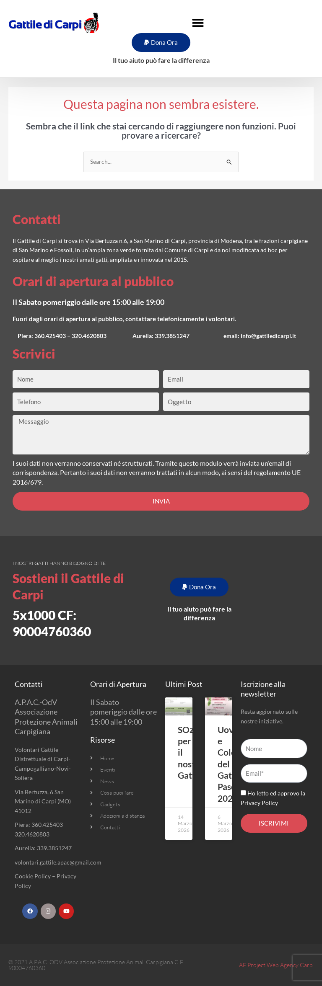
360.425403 (50, 335)
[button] (198, 22)
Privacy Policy (259, 802)
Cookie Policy (33, 876)
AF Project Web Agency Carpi (276, 964)
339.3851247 (172, 335)
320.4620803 (89, 335)
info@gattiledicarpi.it (268, 335)
